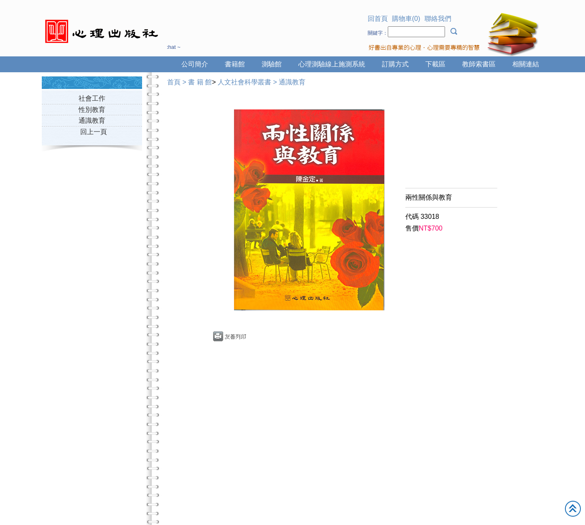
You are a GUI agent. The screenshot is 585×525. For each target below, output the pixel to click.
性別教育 (92, 109)
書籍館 (235, 64)
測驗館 (272, 64)
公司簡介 (194, 64)
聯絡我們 (438, 18)
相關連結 (525, 64)
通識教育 (92, 120)
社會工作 (92, 98)
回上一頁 (93, 131)
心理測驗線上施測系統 (331, 64)
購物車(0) (406, 18)
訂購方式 (395, 64)
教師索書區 (479, 64)
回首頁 (378, 18)
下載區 (435, 64)
